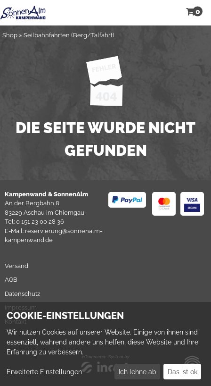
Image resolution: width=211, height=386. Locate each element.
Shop (9, 35)
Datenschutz (22, 293)
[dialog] (105, 344)
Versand (16, 265)
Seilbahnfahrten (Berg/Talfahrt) (69, 35)
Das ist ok (182, 372)
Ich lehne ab (137, 372)
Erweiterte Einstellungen (44, 372)
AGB (11, 279)
